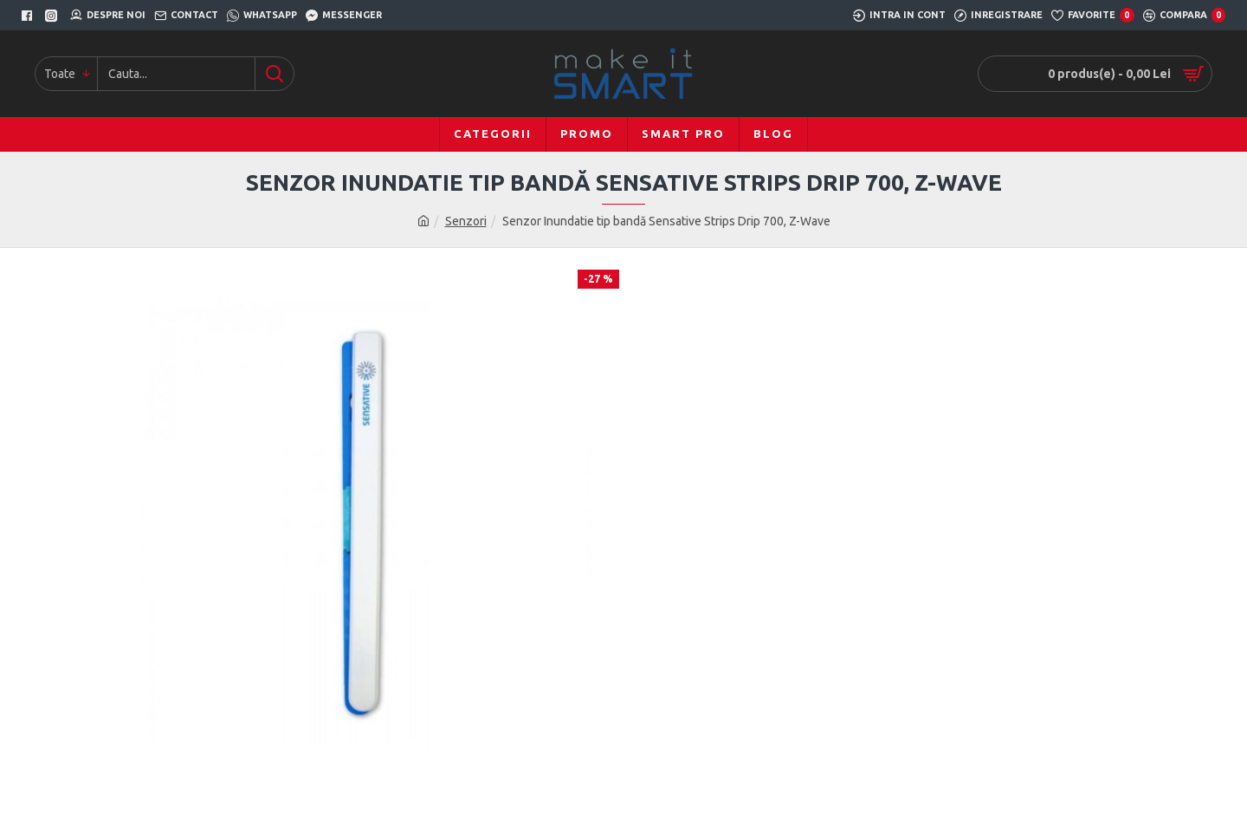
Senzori (466, 221)
